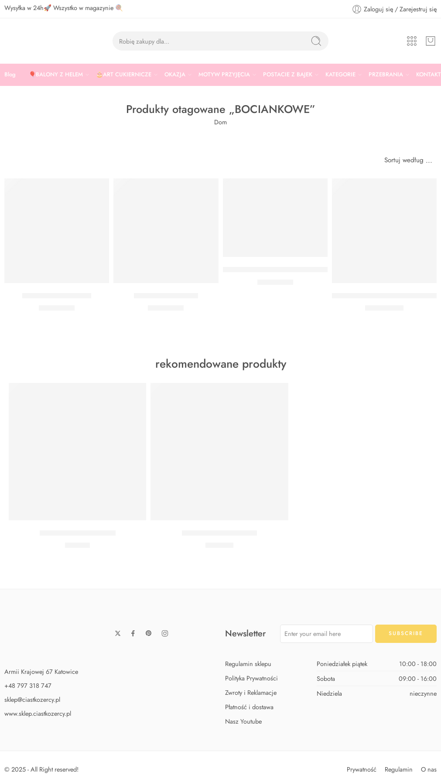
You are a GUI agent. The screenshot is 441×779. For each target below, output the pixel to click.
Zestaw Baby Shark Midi (78, 533)
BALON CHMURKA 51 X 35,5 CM (386, 296)
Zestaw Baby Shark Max (219, 533)
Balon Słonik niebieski (56, 296)
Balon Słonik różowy (166, 296)
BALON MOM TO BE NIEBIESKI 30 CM (286, 269)
